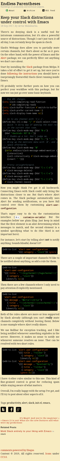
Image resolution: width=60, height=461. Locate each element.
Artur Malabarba (27, 26)
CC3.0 (4, 457)
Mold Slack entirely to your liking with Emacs (26, 431)
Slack (29, 67)
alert (24, 403)
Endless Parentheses (20, 4)
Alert (3, 58)
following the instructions (22, 73)
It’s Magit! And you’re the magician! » (39, 418)
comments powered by (17, 450)
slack (31, 403)
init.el (38, 403)
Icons (48, 453)
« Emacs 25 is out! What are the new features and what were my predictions (30, 421)
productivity (14, 403)
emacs (46, 403)
